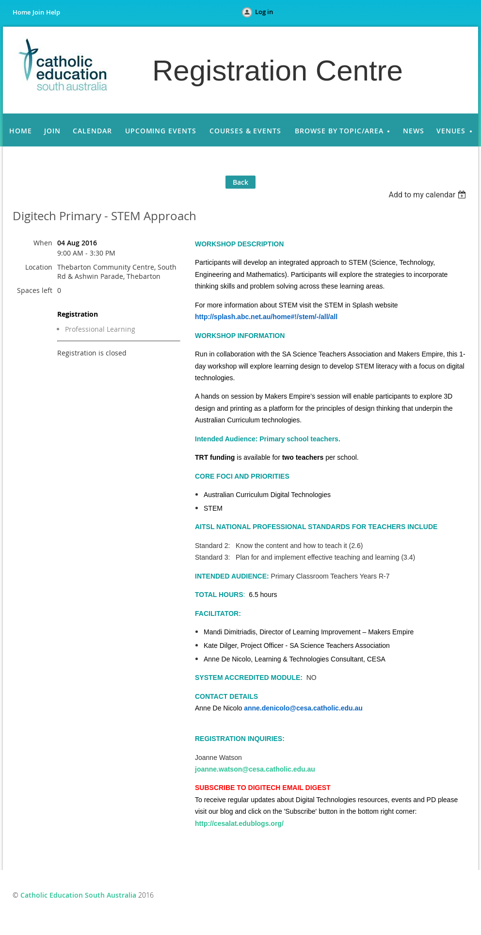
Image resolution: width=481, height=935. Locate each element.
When (42, 242)
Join (38, 12)
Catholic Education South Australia (78, 895)
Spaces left (34, 290)
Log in (264, 11)
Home (22, 12)
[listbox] (428, 195)
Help (53, 12)
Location (38, 267)
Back (240, 182)
